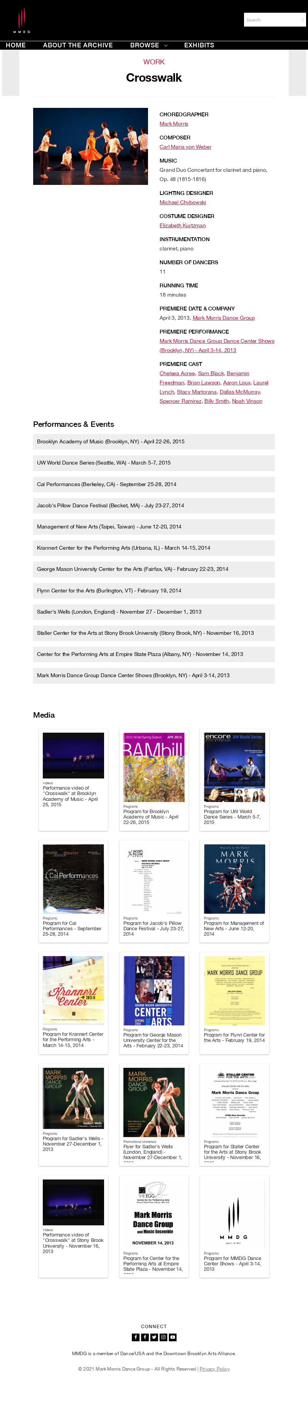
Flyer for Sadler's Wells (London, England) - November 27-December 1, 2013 (152, 1155)
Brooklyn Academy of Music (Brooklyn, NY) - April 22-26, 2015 (111, 441)
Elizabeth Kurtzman (182, 225)
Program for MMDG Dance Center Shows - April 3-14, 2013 (232, 1263)
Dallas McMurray (240, 392)
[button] (303, 20)
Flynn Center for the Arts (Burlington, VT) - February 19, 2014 (109, 590)
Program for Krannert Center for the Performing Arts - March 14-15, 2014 (73, 1039)
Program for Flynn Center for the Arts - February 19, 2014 (234, 1037)
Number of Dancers (189, 262)
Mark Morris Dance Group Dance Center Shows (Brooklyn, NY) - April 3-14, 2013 (133, 675)
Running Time (179, 285)
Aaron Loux (237, 382)
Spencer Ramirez (180, 401)
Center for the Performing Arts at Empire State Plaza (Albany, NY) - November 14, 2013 (140, 654)
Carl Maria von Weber (185, 147)
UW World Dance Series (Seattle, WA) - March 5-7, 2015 (104, 463)
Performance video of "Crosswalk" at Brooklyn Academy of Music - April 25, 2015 (70, 796)
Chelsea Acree (177, 373)
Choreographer (184, 114)
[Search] (271, 19)
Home (16, 45)
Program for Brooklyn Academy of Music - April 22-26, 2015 (150, 817)
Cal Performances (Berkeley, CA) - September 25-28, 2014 (107, 484)
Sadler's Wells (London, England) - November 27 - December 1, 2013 (119, 612)
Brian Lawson (203, 382)
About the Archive (78, 45)
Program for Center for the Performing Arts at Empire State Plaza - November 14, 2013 (153, 1266)
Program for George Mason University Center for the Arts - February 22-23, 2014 (153, 1040)
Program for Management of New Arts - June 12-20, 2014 (234, 928)
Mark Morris (174, 124)
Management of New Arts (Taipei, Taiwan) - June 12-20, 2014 (109, 526)
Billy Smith (216, 401)
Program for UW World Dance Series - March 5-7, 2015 (232, 817)
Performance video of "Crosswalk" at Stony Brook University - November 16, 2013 (73, 1243)
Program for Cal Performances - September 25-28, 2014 (72, 928)
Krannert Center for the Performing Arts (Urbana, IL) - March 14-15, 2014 (123, 548)
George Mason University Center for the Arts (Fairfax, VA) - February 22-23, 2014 (133, 569)
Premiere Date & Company (197, 308)
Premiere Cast (181, 364)
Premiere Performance (194, 332)
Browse (149, 45)
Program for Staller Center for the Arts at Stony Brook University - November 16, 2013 (232, 1155)
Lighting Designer (186, 193)
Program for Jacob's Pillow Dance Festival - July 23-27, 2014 (153, 928)
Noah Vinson (247, 401)
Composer (175, 137)
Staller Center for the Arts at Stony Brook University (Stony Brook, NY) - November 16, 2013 (145, 633)
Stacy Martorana (197, 392)
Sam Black (211, 373)
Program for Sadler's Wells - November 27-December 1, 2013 (73, 1144)
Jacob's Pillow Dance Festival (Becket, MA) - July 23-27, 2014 (110, 505)
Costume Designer (187, 216)
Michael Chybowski (183, 202)
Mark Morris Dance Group (224, 318)
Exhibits (199, 45)
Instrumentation (184, 239)
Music (168, 161)
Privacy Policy (215, 1369)
